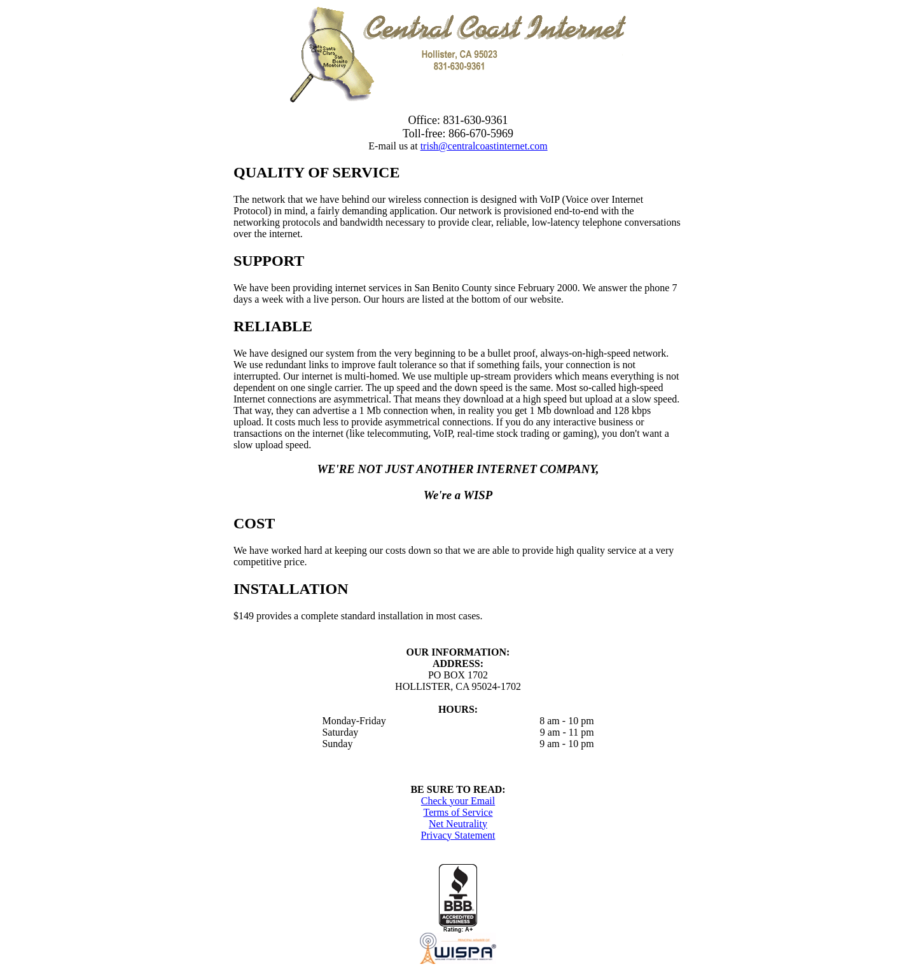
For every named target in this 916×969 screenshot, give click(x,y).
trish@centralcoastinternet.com (484, 146)
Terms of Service (457, 812)
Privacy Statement (458, 835)
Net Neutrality (458, 823)
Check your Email (458, 800)
